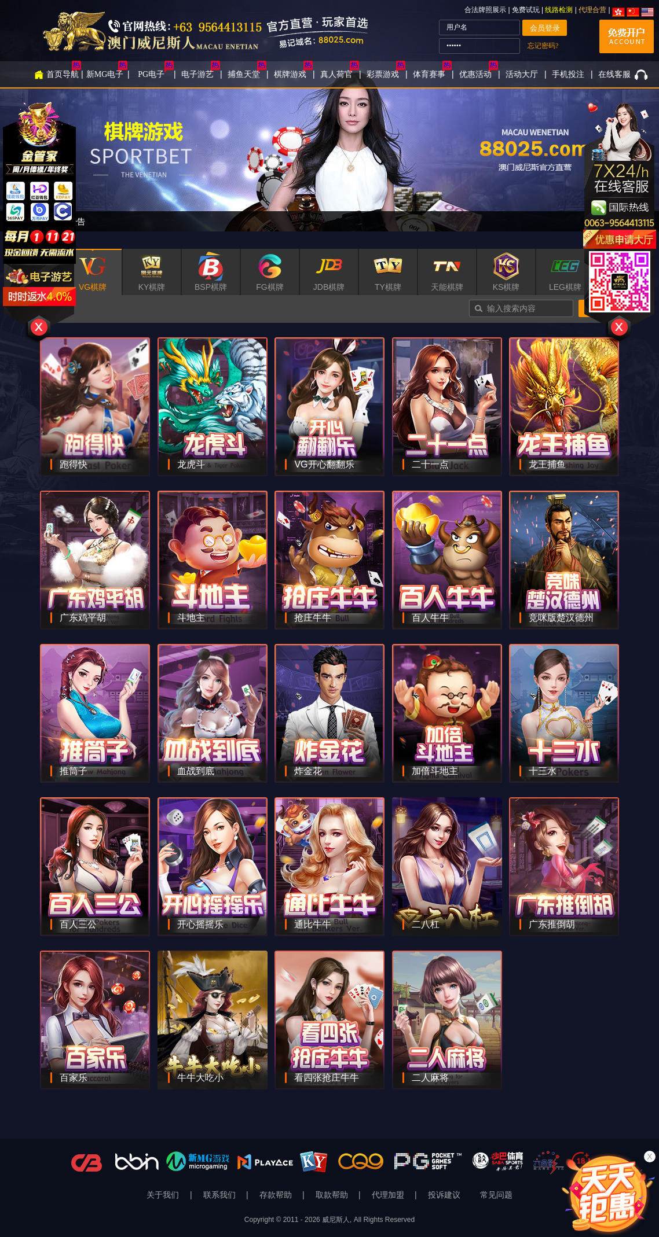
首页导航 (62, 74)
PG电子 (151, 74)
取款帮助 (333, 1195)
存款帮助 (276, 1195)
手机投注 (568, 74)
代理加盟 (389, 1195)
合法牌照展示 (485, 10)
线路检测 (559, 10)
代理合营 (592, 10)
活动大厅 (522, 74)
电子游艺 (197, 74)
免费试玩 (526, 10)
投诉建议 (444, 1195)
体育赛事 (429, 74)
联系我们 (220, 1195)
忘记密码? (543, 46)
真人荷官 (336, 74)
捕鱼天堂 (244, 74)
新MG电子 (105, 74)
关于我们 (164, 1195)
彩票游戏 (383, 74)
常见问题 (496, 1195)
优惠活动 (475, 74)
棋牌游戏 (290, 74)
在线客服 (614, 74)
